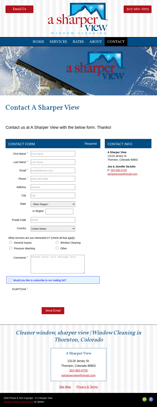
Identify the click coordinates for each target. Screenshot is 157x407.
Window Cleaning (70, 242)
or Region (38, 211)
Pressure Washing (24, 248)
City (23, 195)
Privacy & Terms (87, 386)
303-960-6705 (137, 9)
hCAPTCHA (20, 289)
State (23, 203)
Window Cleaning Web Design (19, 402)
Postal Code (19, 219)
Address (21, 187)
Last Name (21, 162)
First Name (20, 153)
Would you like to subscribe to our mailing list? (39, 280)
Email (24, 170)
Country (21, 228)
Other (63, 248)
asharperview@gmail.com (122, 173)
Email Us (19, 9)
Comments (21, 257)
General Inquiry (23, 242)
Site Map (65, 386)
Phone (23, 178)
